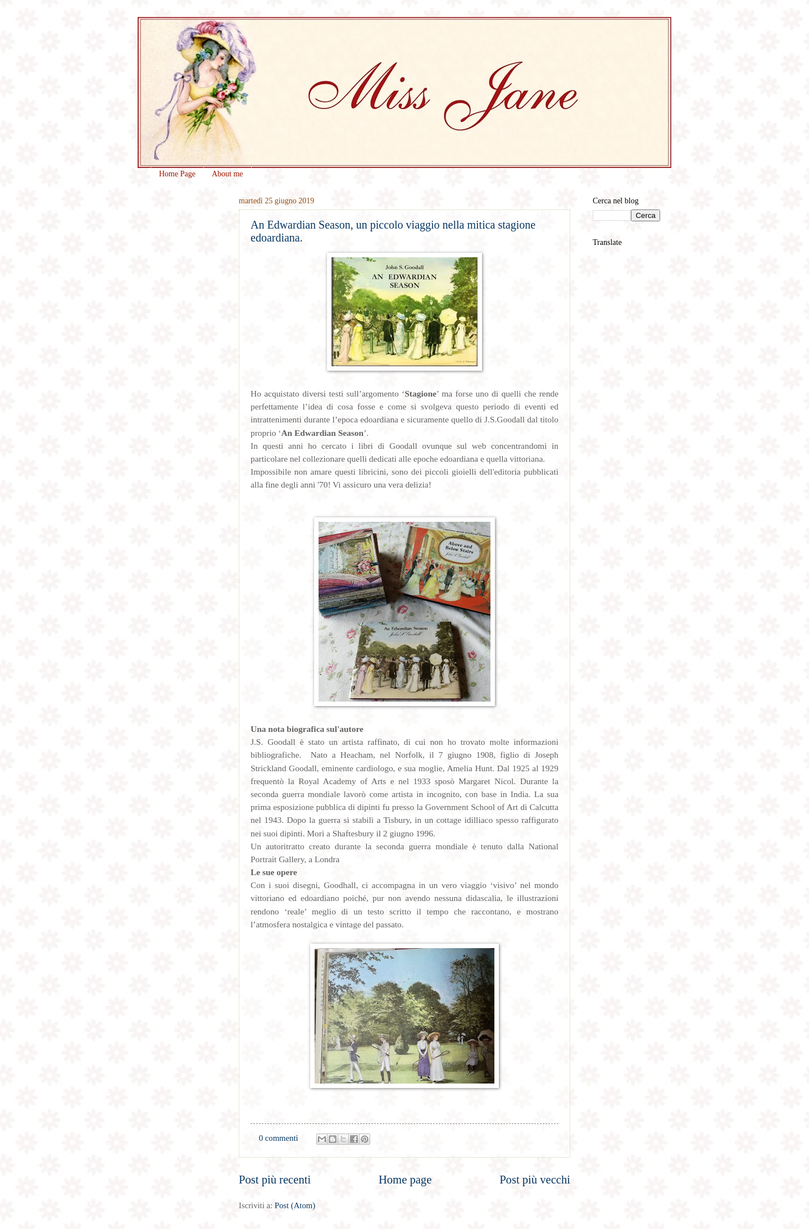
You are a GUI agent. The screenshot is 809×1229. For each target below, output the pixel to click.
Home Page (177, 174)
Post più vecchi (534, 1179)
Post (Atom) (295, 1205)
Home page (405, 1179)
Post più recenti (275, 1179)
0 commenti (278, 1138)
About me (227, 174)
